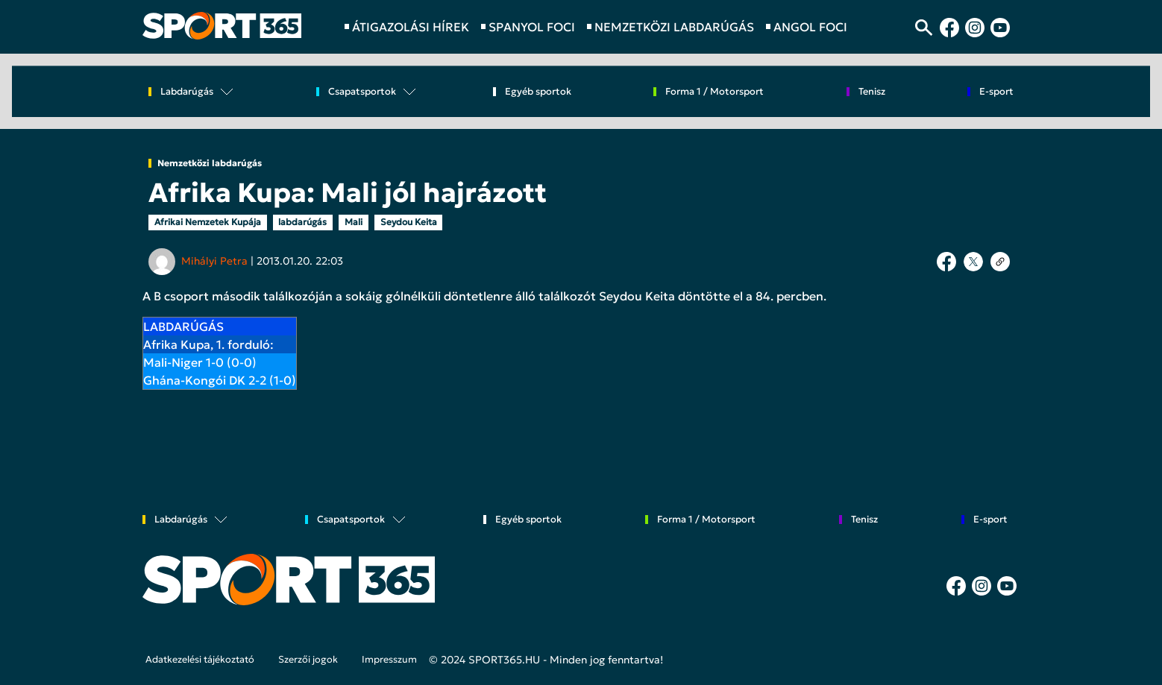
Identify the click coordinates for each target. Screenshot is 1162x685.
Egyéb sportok (538, 92)
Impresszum (389, 660)
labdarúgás (302, 221)
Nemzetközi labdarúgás (209, 163)
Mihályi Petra (214, 261)
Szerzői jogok (308, 660)
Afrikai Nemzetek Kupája (207, 221)
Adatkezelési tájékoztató (199, 660)
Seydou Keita (408, 221)
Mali (353, 221)
